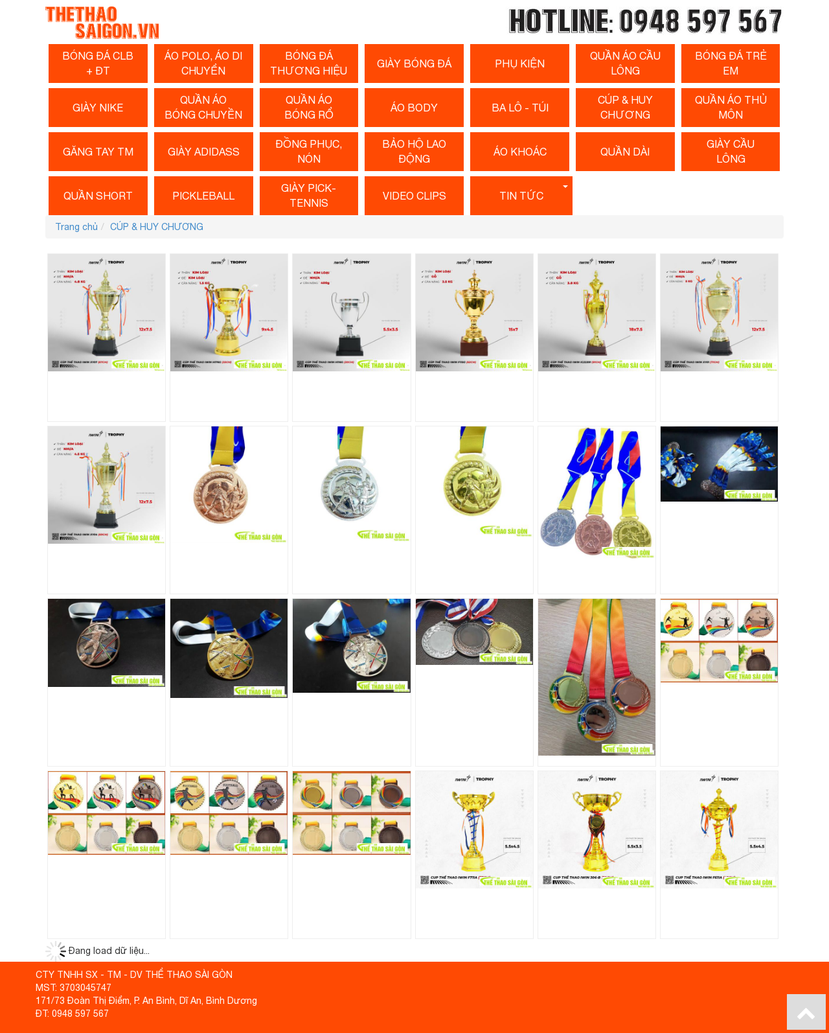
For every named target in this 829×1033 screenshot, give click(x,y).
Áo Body (414, 107)
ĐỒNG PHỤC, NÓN (308, 151)
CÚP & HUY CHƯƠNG (625, 107)
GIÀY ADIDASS (204, 151)
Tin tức (521, 196)
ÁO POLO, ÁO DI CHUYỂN (203, 63)
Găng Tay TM (98, 151)
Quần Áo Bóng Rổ (309, 107)
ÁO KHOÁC (520, 151)
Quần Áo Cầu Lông (625, 63)
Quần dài (625, 151)
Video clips (414, 196)
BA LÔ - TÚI (520, 107)
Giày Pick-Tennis (308, 195)
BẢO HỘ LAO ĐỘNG (414, 151)
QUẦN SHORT (98, 196)
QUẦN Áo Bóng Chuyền (203, 107)
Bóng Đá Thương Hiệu (308, 63)
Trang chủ (76, 227)
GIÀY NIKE (98, 107)
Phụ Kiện (520, 63)
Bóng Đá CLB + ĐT (97, 63)
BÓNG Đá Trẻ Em (731, 63)
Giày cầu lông (731, 151)
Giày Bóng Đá (414, 63)
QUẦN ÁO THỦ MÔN (731, 107)
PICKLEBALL (203, 196)
